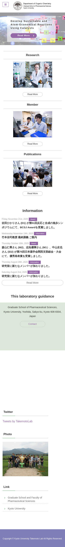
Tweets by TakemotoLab (17, 421)
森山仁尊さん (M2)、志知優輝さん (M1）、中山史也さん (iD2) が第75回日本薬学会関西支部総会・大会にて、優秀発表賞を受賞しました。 (32, 251)
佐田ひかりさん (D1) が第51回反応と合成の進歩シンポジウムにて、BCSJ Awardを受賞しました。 (32, 225)
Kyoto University (16, 508)
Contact (32, 324)
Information (40, 234)
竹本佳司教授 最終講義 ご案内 (19, 237)
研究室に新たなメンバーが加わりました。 (26, 265)
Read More (24, 35)
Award (33, 219)
